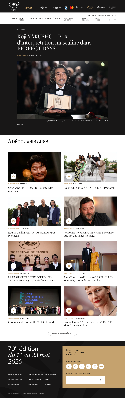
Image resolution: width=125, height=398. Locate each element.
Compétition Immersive (68, 19)
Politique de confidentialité (29, 393)
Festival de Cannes (15, 374)
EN (115, 15)
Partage (20, 124)
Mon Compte (92, 15)
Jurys (40, 18)
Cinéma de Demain (15, 379)
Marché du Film (13, 385)
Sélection (33, 18)
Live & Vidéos (21, 19)
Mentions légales (13, 393)
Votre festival (85, 19)
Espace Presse (97, 19)
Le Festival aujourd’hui (35, 374)
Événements (57, 18)
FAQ (47, 379)
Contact (48, 385)
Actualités (13, 18)
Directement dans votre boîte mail (78, 373)
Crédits (41, 393)
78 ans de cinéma (33, 385)
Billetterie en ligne (104, 15)
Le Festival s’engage (34, 379)
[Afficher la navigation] (115, 20)
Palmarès (47, 18)
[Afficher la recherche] (110, 20)
